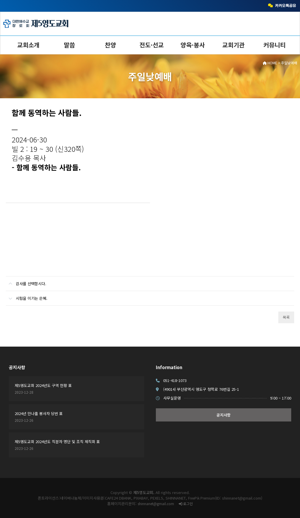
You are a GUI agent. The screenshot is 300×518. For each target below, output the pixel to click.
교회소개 (28, 44)
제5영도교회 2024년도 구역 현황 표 (43, 385)
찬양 (110, 44)
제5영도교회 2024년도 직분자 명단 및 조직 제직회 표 (57, 441)
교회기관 (233, 44)
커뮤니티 (274, 44)
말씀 (69, 44)
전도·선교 (151, 44)
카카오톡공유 (282, 6)
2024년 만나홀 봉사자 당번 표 (39, 413)
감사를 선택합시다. (26, 281)
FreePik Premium (201, 497)
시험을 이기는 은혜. (26, 296)
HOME (270, 62)
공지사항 (17, 367)
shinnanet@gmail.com (156, 503)
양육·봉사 (192, 44)
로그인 (186, 503)
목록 (286, 317)
